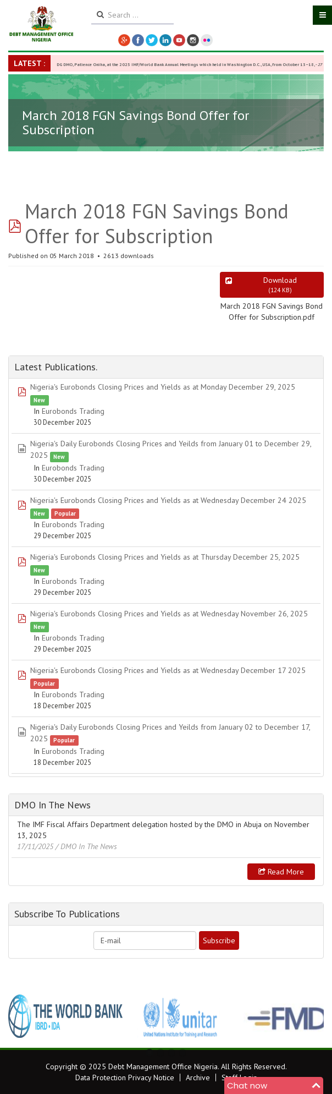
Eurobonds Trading (73, 411)
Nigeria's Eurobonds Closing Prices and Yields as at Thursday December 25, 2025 (165, 557)
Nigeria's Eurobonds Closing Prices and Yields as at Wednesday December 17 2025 (168, 670)
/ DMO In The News (86, 846)
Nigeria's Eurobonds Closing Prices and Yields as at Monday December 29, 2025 (162, 387)
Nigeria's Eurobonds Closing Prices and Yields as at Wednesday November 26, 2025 (169, 614)
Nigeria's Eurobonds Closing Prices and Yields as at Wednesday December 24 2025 (168, 500)
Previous (22, 1016)
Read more (281, 872)
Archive (198, 1077)
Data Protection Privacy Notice (124, 1077)
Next (309, 1016)
